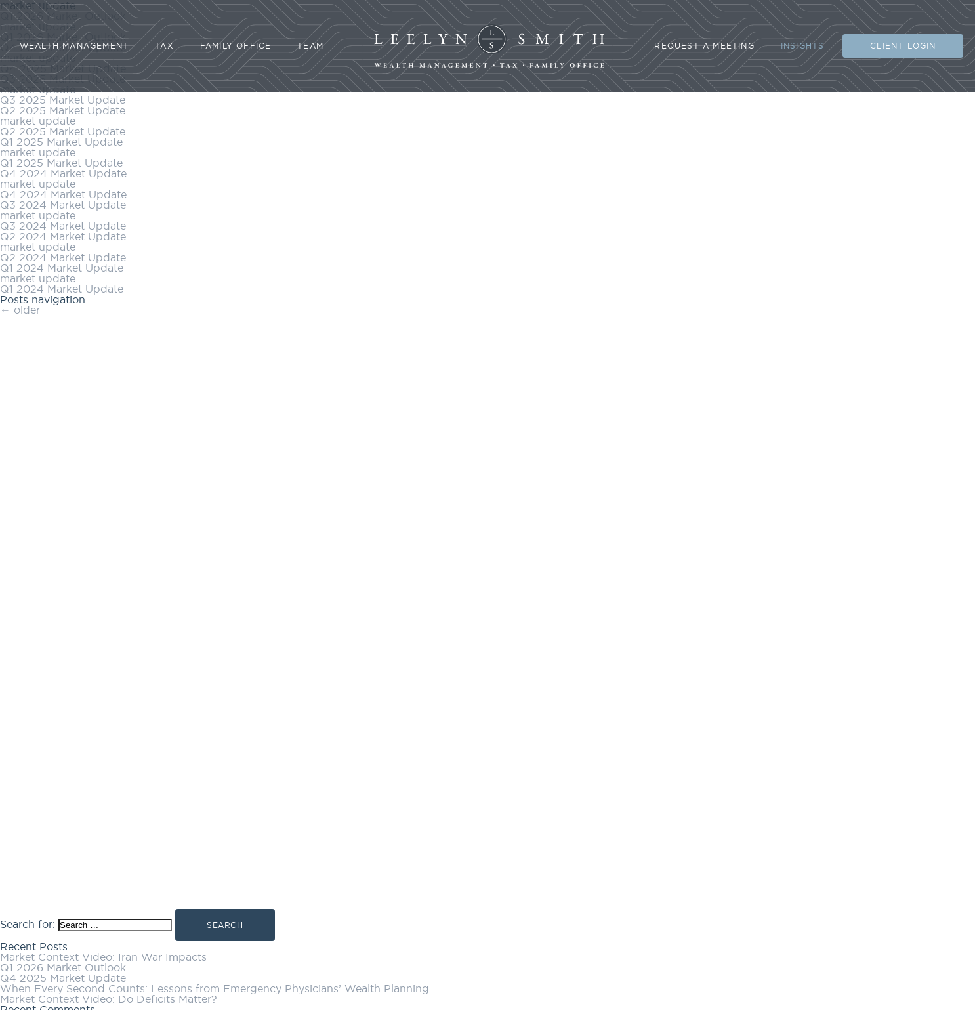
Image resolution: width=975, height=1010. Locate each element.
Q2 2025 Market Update (62, 110)
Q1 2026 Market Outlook (63, 967)
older (20, 310)
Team (310, 45)
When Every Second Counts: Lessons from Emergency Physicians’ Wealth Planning (214, 988)
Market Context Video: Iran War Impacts (103, 957)
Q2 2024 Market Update (63, 236)
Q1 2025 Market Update (61, 142)
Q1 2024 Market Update (61, 268)
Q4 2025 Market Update (63, 978)
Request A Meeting (704, 45)
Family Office (236, 45)
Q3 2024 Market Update (63, 205)
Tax (164, 45)
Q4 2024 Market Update (63, 173)
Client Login (903, 45)
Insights (803, 45)
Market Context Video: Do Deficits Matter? (108, 999)
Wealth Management (74, 45)
